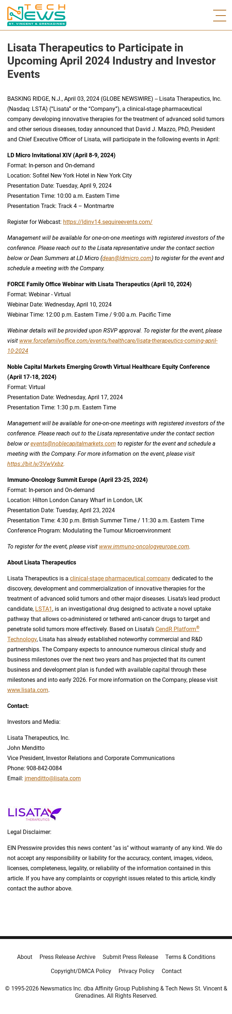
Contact (172, 971)
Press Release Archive (67, 957)
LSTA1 (43, 608)
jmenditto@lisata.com (53, 778)
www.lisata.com (27, 690)
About (24, 957)
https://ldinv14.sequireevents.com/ (108, 221)
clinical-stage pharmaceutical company (120, 578)
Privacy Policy (136, 971)
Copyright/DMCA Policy (81, 971)
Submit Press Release (130, 957)
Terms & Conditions (190, 957)
